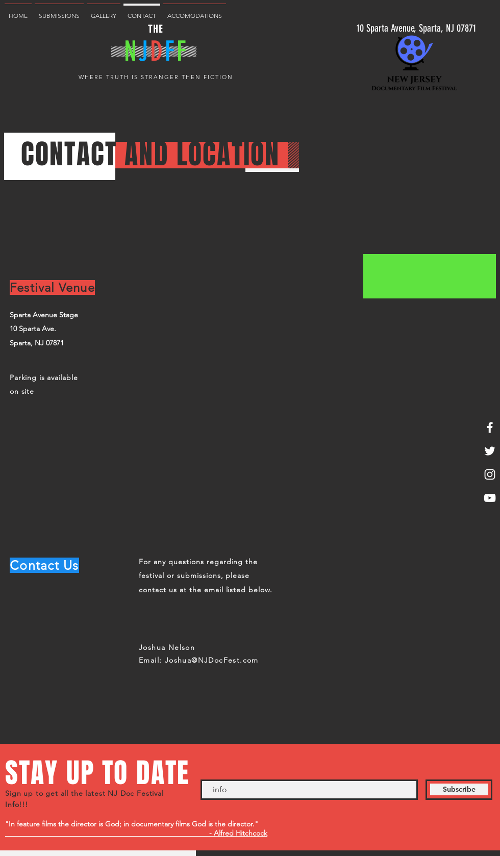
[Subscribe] (459, 789)
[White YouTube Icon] (490, 498)
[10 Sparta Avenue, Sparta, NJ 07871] (416, 27)
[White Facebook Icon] (490, 427)
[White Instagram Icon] (490, 474)
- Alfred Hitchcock (136, 833)
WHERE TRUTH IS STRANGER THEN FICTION (156, 77)
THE (155, 29)
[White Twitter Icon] (490, 451)
